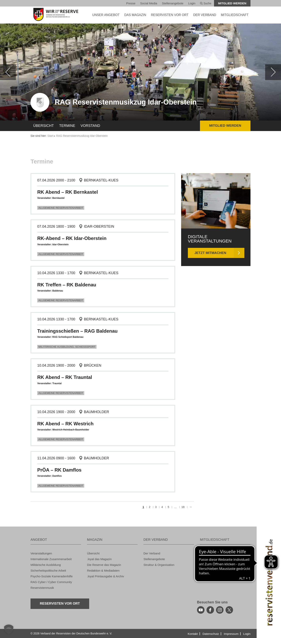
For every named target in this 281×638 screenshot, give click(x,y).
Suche (205, 3)
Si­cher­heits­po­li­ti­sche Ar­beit (48, 570)
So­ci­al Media (148, 3)
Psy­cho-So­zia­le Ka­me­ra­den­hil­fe (52, 576)
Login (191, 3)
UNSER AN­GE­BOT (106, 15)
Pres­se (131, 3)
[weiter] (273, 72)
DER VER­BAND (204, 15)
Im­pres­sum (231, 633)
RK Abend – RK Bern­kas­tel (67, 192)
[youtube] (201, 610)
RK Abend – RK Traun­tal (64, 377)
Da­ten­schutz (211, 633)
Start (50, 135)
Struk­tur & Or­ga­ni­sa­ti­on (158, 564)
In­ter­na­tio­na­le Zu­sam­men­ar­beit (51, 559)
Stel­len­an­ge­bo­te (172, 3)
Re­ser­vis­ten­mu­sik (42, 587)
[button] (8, 629)
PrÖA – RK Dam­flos (59, 470)
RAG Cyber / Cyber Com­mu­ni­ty (51, 582)
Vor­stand (90, 126)
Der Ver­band (151, 553)
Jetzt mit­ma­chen (210, 253)
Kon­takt (193, 633)
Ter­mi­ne (67, 126)
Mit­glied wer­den (232, 3)
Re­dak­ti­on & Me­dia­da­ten (103, 570)
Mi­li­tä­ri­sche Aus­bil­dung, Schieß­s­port (66, 346)
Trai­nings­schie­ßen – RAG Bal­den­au (77, 331)
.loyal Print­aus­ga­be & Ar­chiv (105, 576)
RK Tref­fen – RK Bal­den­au (66, 284)
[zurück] (8, 72)
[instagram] (220, 610)
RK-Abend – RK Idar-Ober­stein (71, 238)
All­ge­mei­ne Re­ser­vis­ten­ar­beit (60, 207)
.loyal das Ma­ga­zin (99, 559)
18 (183, 507)
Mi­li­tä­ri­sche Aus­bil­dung (46, 564)
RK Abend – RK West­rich (65, 423)
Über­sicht (43, 126)
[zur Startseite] (56, 14)
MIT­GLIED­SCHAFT (235, 15)
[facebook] (210, 610)
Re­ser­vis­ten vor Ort (169, 15)
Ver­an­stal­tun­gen (41, 553)
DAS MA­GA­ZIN (135, 15)
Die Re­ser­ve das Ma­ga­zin (104, 564)
